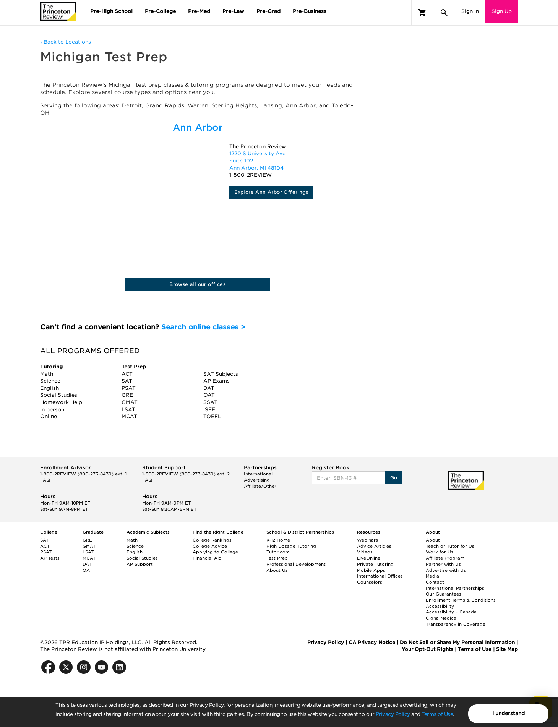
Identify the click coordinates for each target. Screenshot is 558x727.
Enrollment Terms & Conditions (461, 600)
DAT (87, 564)
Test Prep (277, 558)
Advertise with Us (446, 570)
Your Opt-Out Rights (427, 649)
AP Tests (50, 558)
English (135, 552)
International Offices (380, 576)
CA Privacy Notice (372, 642)
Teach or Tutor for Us (450, 546)
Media (432, 576)
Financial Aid (207, 558)
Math (132, 540)
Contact (435, 582)
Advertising (257, 480)
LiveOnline (368, 558)
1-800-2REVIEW (83, 474)
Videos (365, 552)
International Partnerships (455, 588)
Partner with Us (443, 564)
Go (393, 477)
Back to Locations (65, 42)
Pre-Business (309, 11)
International (258, 474)
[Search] (444, 12)
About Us (277, 570)
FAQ (45, 480)
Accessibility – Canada (451, 612)
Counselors (369, 582)
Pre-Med (199, 11)
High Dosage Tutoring (291, 546)
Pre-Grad (268, 11)
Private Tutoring (375, 564)
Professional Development (296, 564)
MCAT (89, 558)
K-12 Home (278, 540)
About (433, 540)
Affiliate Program (445, 558)
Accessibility (440, 606)
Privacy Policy (393, 714)
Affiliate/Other (260, 486)
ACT (45, 546)
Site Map (507, 649)
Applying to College (215, 552)
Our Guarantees (443, 594)
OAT (87, 570)
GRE (87, 540)
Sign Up (501, 11)
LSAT (88, 552)
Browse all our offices (197, 284)
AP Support (140, 564)
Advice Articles (374, 546)
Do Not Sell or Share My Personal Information (457, 642)
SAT (44, 540)
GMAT (89, 546)
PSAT (46, 552)
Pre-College (160, 11)
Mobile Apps (371, 570)
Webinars (367, 540)
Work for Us (439, 552)
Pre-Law (233, 11)
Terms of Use (437, 714)
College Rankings (212, 540)
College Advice (210, 546)
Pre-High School (111, 11)
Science (135, 546)
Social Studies (142, 558)
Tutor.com (278, 552)
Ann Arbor (197, 127)
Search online (203, 327)
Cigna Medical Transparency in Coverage (455, 621)
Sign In (470, 11)
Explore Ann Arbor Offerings (271, 192)
